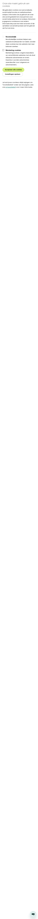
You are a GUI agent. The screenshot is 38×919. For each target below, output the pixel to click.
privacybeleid (11, 87)
